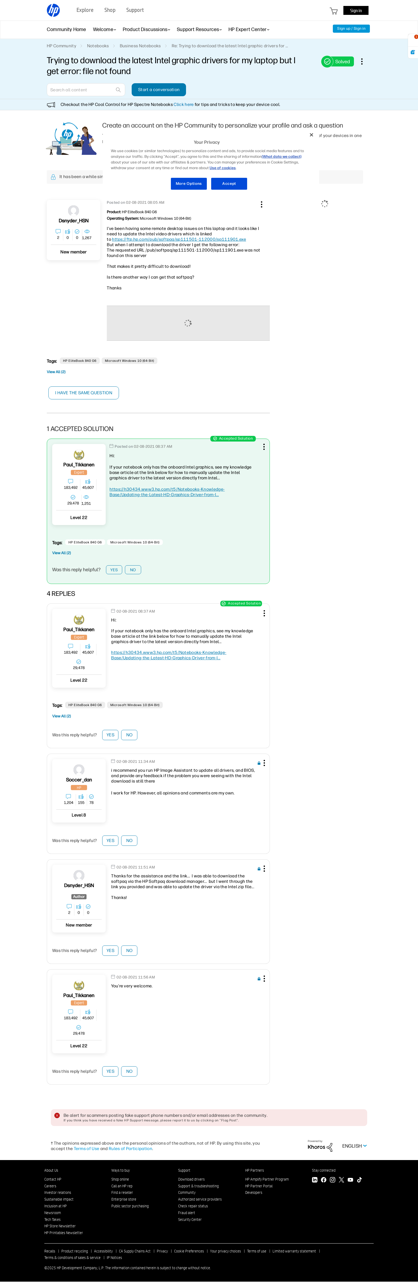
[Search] (86, 89)
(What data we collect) (281, 156)
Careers (50, 1187)
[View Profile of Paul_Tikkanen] (78, 465)
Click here (184, 104)
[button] (261, 203)
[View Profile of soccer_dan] (79, 781)
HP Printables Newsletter (63, 1234)
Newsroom (52, 1214)
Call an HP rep (121, 1187)
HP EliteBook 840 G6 (80, 361)
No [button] (133, 570)
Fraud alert (186, 1214)
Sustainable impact (59, 1200)
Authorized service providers (200, 1200)
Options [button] (364, 61)
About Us (51, 1171)
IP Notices (114, 1259)
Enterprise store (123, 1200)
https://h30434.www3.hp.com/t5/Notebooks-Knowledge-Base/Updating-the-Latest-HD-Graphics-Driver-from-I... (167, 492)
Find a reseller (122, 1194)
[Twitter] (341, 1181)
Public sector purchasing (130, 1207)
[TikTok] (359, 1181)
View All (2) (56, 372)
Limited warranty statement (294, 1252)
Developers (253, 1194)
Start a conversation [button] (159, 89)
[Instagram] (332, 1181)
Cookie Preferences (189, 1252)
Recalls (49, 1252)
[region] (211, 162)
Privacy (162, 1252)
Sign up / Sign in (351, 28)
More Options (189, 183)
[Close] (311, 135)
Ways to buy (120, 1171)
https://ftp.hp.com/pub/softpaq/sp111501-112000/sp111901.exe (179, 239)
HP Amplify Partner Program (267, 1180)
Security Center (190, 1220)
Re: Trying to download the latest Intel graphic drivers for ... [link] (230, 45)
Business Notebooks (140, 45)
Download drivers (191, 1180)
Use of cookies (223, 168)
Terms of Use (86, 1149)
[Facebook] (323, 1181)
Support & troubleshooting (198, 1187)
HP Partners (254, 1171)
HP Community (61, 45)
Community (186, 1194)
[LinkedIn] (314, 1181)
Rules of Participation (130, 1149)
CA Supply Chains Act (135, 1252)
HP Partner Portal (259, 1187)
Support (184, 1171)
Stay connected (324, 1171)
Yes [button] (114, 570)
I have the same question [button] (84, 392)
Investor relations (57, 1194)
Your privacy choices (225, 1252)
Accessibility (103, 1252)
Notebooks (98, 45)
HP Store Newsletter (60, 1227)
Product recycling (74, 1252)
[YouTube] (350, 1181)
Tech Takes (52, 1220)
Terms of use (256, 1252)
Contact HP (52, 1180)
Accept (229, 183)
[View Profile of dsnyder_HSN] (74, 221)
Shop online (120, 1180)
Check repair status (193, 1207)
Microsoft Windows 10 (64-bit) (129, 361)
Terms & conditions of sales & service (72, 1259)
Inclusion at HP (55, 1207)
